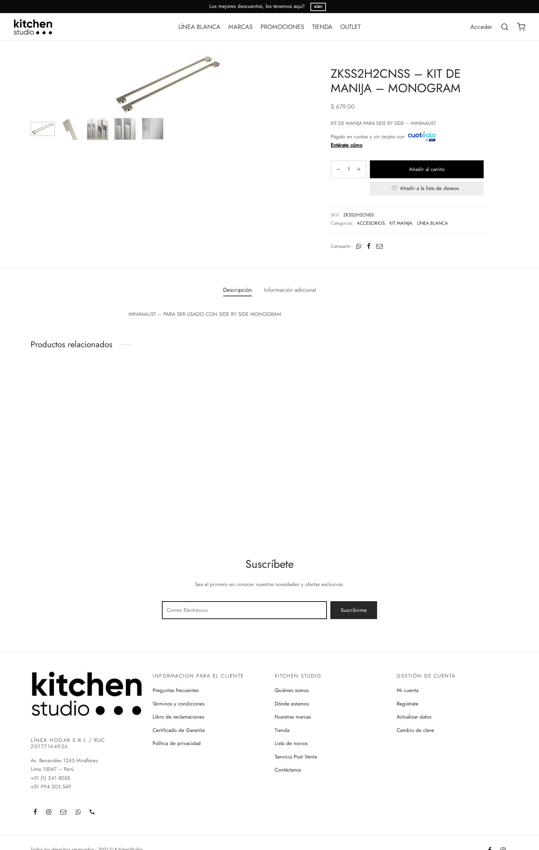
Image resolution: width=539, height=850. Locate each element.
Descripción (237, 290)
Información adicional (290, 290)
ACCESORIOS (371, 223)
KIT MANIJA (400, 223)
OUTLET (350, 26)
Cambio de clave (415, 730)
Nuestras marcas (293, 717)
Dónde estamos (292, 704)
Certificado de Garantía (179, 730)
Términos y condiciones (179, 704)
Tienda (282, 730)
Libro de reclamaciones (178, 717)
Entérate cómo (346, 145)
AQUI (318, 6)
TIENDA (322, 26)
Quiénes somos (292, 690)
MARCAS (240, 26)
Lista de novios (291, 743)
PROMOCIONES (282, 26)
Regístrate (407, 704)
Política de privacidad (177, 743)
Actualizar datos (414, 717)
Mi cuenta (407, 690)
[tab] (237, 289)
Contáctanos (288, 770)
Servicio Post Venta (296, 757)
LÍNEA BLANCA (199, 26)
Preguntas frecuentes (176, 690)
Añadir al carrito (426, 169)
